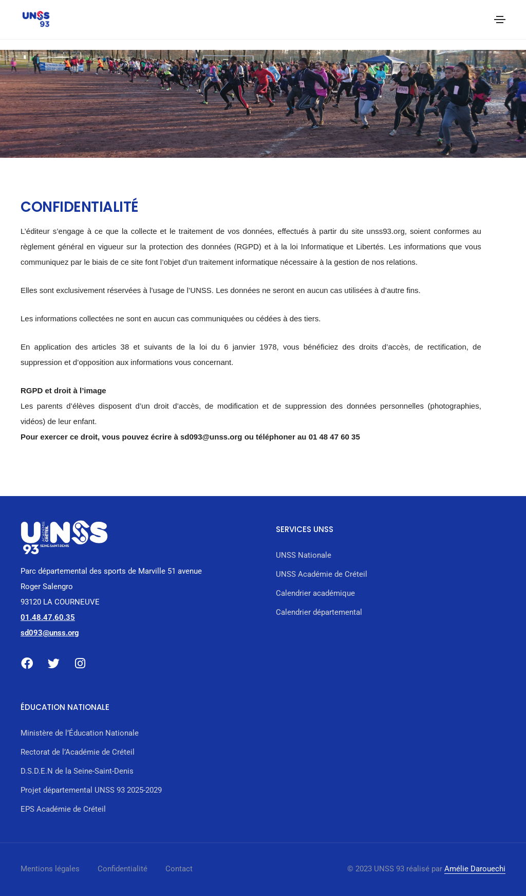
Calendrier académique (315, 593)
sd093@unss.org (50, 632)
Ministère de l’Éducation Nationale (80, 733)
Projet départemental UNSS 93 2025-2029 (91, 790)
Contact (179, 868)
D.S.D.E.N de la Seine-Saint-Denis (77, 771)
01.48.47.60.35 (48, 617)
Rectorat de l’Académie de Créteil (78, 752)
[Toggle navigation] (499, 19)
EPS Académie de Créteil (63, 809)
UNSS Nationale (303, 555)
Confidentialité (122, 868)
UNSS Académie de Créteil (321, 574)
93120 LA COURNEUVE (60, 602)
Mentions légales (50, 868)
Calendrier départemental (319, 612)
